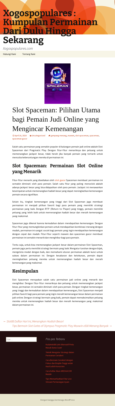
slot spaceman (81, 135)
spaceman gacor (19, 138)
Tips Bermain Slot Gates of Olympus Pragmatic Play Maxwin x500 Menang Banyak (62, 326)
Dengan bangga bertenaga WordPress (57, 400)
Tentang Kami (28, 54)
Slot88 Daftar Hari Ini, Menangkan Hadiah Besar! (33, 321)
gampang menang (59, 135)
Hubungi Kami (9, 54)
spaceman (94, 135)
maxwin (71, 135)
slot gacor (60, 180)
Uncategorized (38, 135)
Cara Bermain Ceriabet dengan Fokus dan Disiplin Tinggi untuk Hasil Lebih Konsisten (59, 363)
